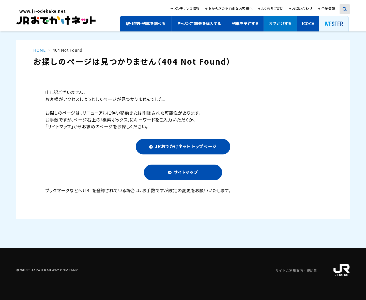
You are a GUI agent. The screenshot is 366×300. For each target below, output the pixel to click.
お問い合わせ (302, 8)
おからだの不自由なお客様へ (230, 8)
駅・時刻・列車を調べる (145, 23)
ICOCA (308, 23)
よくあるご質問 (272, 8)
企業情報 (328, 8)
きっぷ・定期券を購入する (199, 23)
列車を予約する (245, 23)
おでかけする (280, 23)
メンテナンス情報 (187, 8)
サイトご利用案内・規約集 (296, 270)
